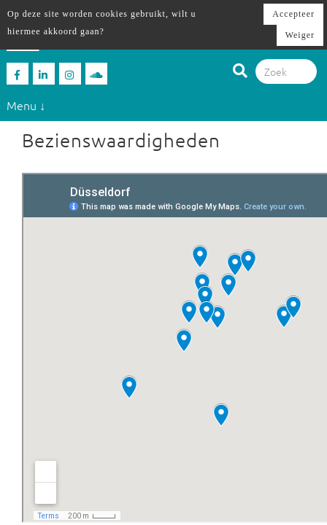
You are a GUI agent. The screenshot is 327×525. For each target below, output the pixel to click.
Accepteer (293, 14)
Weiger (300, 35)
